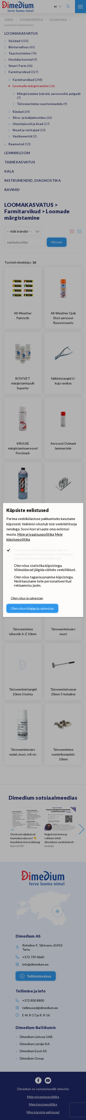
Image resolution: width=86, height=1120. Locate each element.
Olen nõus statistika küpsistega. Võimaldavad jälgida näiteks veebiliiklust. (45, 567)
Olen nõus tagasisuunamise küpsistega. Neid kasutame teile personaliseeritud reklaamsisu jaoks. (43, 581)
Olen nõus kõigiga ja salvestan (32, 608)
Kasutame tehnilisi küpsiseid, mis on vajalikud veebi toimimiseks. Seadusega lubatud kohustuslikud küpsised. (43, 554)
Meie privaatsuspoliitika (35, 534)
